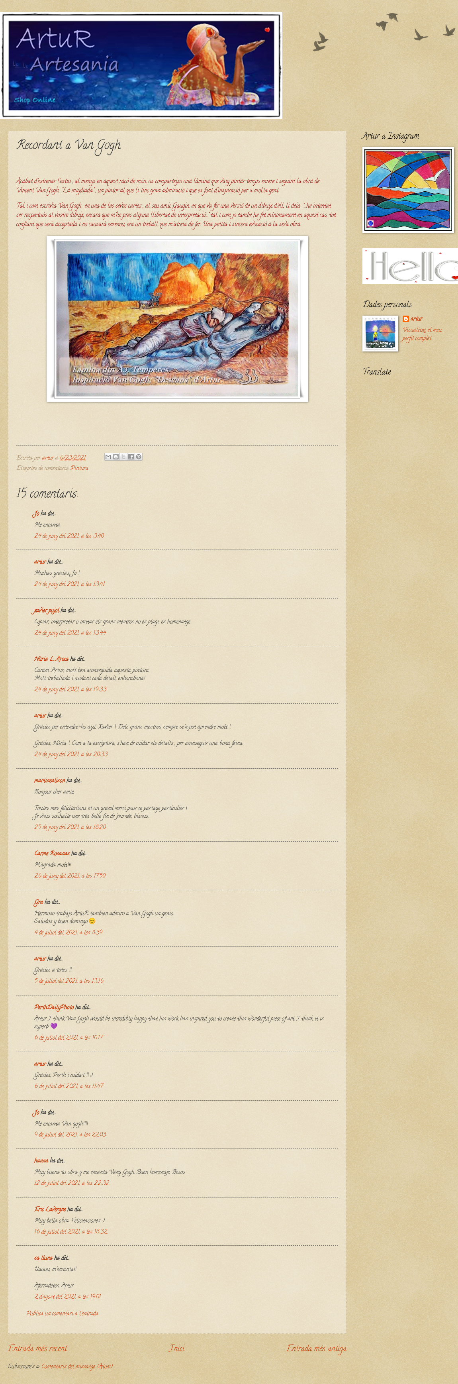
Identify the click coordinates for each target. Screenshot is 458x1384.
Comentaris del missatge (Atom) (77, 1367)
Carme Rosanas (52, 854)
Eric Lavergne (50, 1210)
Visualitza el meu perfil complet (422, 335)
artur (40, 562)
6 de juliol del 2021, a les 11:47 (68, 1086)
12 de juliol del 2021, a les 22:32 (71, 1183)
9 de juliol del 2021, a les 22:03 (70, 1135)
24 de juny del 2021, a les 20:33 (71, 755)
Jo (36, 514)
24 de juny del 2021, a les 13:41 (69, 584)
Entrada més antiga (316, 1349)
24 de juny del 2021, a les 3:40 (69, 536)
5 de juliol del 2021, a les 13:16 (69, 981)
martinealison (49, 781)
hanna (41, 1161)
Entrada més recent (37, 1349)
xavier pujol (46, 611)
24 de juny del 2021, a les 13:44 (70, 633)
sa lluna (43, 1258)
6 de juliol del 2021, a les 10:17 (68, 1038)
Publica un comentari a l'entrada (62, 1314)
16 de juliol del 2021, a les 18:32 (70, 1232)
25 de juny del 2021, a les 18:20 (70, 827)
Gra (38, 902)
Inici (176, 1349)
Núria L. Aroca (51, 659)
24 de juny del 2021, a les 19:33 (70, 690)
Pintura (79, 468)
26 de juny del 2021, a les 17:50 (69, 876)
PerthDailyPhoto (54, 1008)
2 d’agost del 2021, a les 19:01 (67, 1297)
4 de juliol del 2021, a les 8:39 (68, 933)
